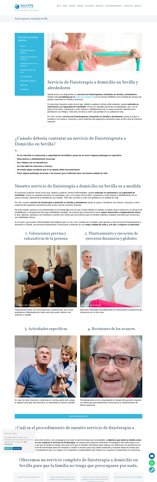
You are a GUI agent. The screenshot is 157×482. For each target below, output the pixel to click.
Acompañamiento (26, 76)
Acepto (8, 448)
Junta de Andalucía (85, 97)
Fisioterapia (24, 89)
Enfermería (24, 85)
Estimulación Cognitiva (28, 81)
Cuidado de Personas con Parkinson (29, 58)
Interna (22, 46)
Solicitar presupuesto (78, 416)
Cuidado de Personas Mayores (27, 52)
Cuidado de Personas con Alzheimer (29, 65)
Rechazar (17, 448)
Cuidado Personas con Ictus (28, 71)
